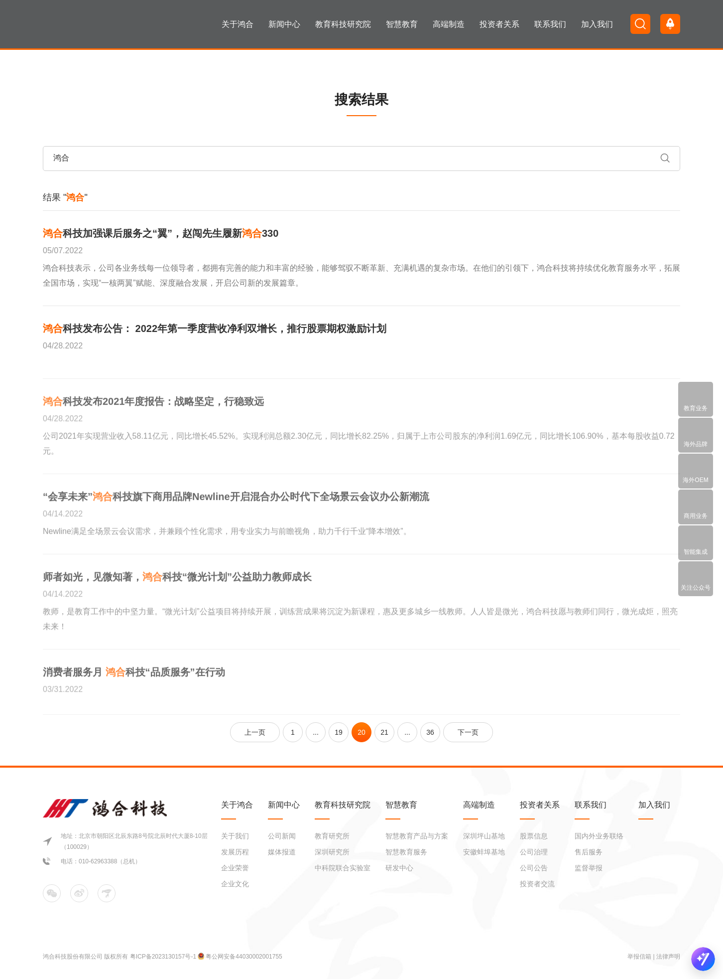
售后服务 (588, 852)
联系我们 (550, 24)
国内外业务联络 (599, 836)
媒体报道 (282, 852)
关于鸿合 (237, 24)
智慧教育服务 (406, 852)
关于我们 (235, 836)
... (316, 732)
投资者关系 (499, 24)
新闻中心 (284, 24)
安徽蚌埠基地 (484, 852)
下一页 (468, 732)
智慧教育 (402, 24)
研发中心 (399, 868)
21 (384, 732)
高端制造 (449, 24)
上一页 (254, 732)
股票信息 (534, 836)
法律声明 (668, 956)
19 (339, 732)
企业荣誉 (235, 868)
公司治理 (534, 852)
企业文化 (235, 884)
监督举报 (588, 868)
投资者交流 (537, 884)
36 (430, 732)
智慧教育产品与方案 (416, 836)
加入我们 (597, 24)
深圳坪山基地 (484, 836)
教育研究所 (332, 836)
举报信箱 (639, 956)
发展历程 (235, 852)
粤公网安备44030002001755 (244, 956)
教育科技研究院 (343, 24)
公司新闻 (282, 836)
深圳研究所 (332, 852)
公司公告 (534, 868)
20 (361, 732)
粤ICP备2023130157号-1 (164, 956)
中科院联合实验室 (342, 868)
